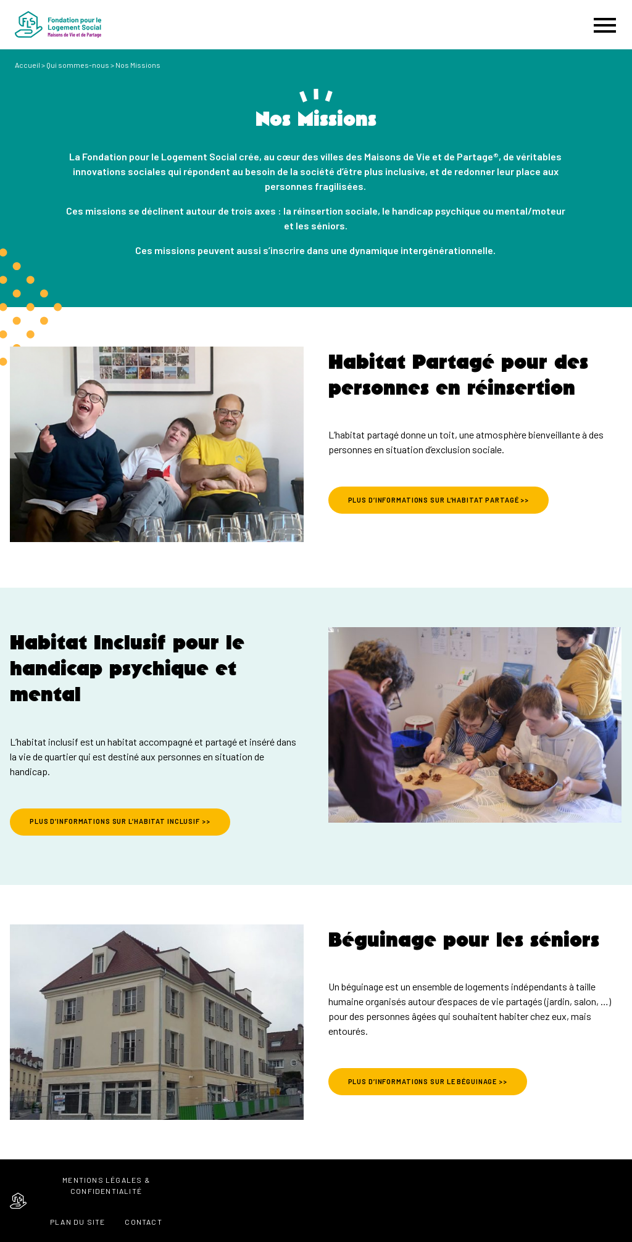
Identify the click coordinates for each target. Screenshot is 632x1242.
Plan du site (77, 1221)
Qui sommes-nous (77, 64)
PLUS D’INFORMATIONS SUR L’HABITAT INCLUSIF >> (120, 821)
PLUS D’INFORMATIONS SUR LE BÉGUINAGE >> (427, 1081)
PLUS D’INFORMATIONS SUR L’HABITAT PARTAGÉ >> (439, 500)
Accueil (27, 64)
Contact (143, 1221)
